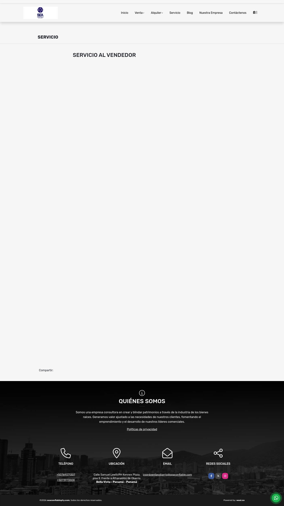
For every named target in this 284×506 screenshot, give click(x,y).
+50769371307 (66, 474)
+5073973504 (66, 480)
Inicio (124, 12)
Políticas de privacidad (142, 429)
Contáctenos (238, 12)
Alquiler (156, 12)
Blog (190, 12)
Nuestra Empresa (211, 12)
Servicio (175, 12)
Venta (139, 12)
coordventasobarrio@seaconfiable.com (167, 474)
